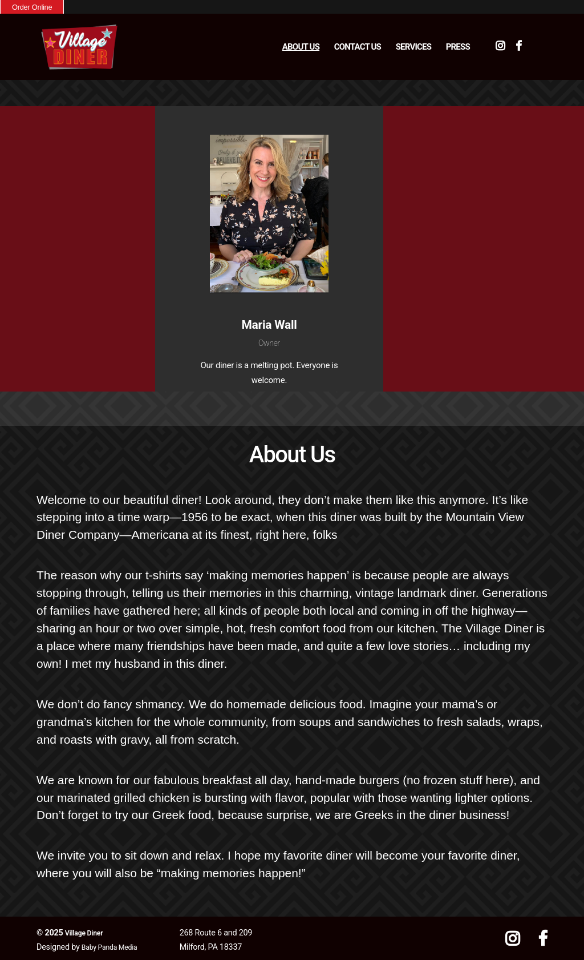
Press (458, 45)
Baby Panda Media (114, 944)
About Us (300, 45)
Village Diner (87, 929)
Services (413, 45)
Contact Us (357, 45)
